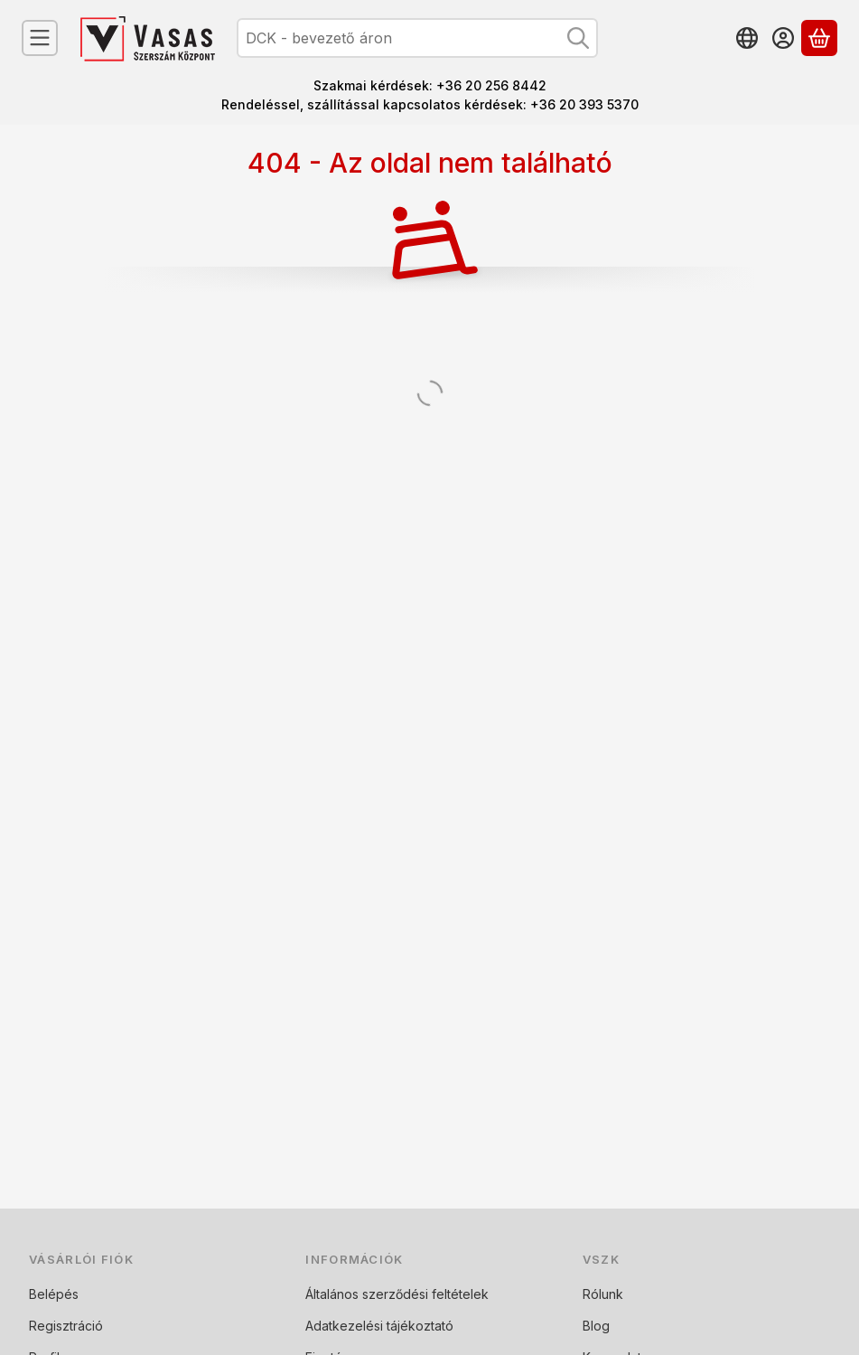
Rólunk (603, 1294)
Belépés (54, 1294)
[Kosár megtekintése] (819, 38)
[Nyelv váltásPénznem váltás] (747, 38)
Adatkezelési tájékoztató (379, 1325)
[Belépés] (783, 38)
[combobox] (417, 38)
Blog (596, 1325)
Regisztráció (66, 1325)
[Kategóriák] (40, 38)
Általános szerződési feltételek (397, 1294)
